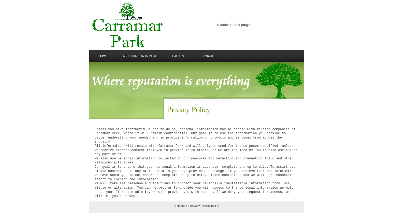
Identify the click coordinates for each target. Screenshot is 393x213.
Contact (207, 56)
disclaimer (209, 205)
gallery (178, 56)
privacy (195, 205)
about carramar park (139, 56)
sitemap (182, 205)
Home (103, 56)
